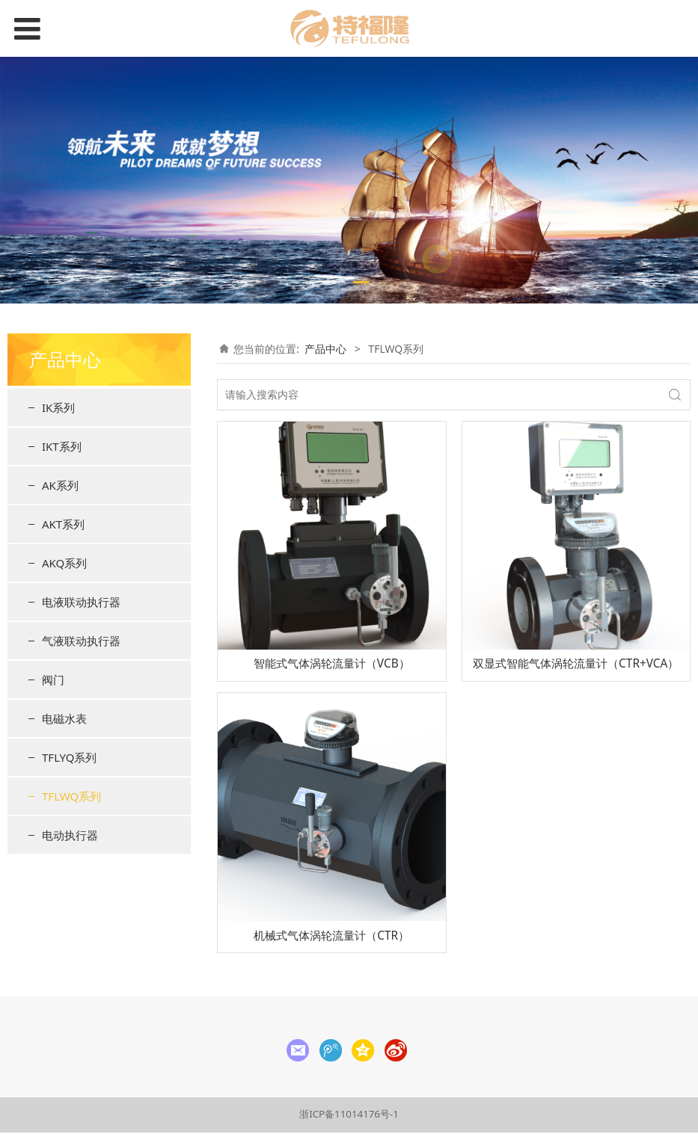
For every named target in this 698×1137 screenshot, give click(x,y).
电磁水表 (64, 718)
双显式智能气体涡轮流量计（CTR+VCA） (576, 663)
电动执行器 (70, 835)
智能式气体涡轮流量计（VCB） (332, 663)
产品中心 (325, 349)
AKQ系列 (64, 562)
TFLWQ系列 (71, 796)
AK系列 (60, 485)
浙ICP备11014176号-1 (349, 1114)
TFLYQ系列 (69, 757)
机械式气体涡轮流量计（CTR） (331, 935)
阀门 (53, 679)
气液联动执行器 (81, 640)
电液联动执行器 (81, 601)
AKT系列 (63, 524)
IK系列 (58, 407)
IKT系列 (62, 446)
